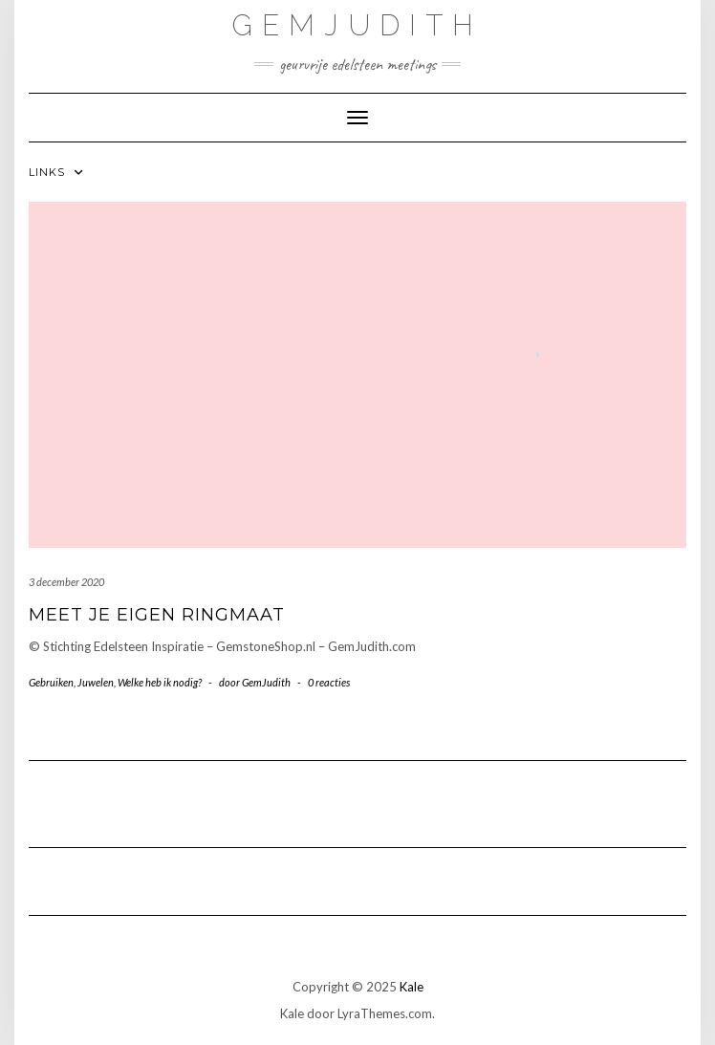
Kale (411, 986)
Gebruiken (51, 682)
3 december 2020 (66, 582)
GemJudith (357, 25)
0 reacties (329, 682)
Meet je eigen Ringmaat (157, 614)
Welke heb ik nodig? (160, 682)
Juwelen (95, 682)
